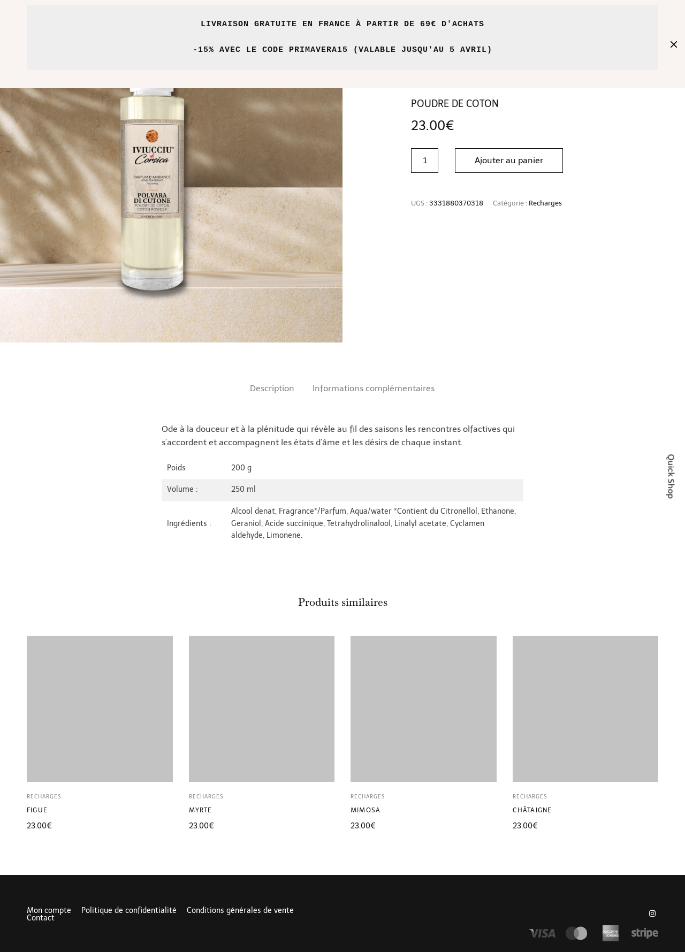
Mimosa (365, 810)
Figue (37, 810)
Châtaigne (532, 810)
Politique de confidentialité (129, 911)
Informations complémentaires (374, 388)
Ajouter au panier (509, 160)
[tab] (272, 388)
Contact (41, 918)
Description (272, 388)
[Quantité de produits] (424, 160)
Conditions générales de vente (240, 911)
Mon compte (49, 911)
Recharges (545, 203)
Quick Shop (671, 476)
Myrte (200, 810)
